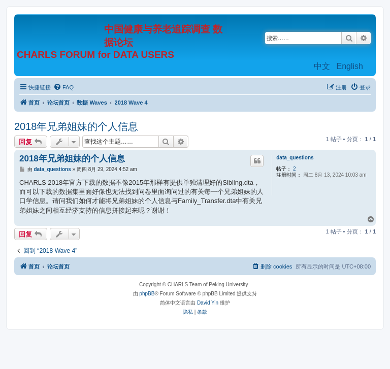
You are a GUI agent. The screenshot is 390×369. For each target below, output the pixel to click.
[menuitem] (63, 87)
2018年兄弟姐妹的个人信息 (76, 126)
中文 (322, 66)
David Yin (207, 303)
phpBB (146, 293)
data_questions (294, 157)
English (350, 66)
